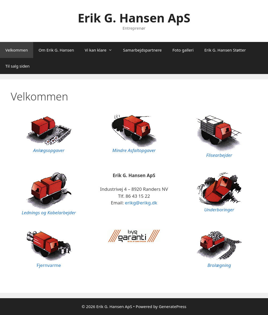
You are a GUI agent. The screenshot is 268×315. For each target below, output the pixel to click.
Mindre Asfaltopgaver (134, 150)
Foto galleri (183, 50)
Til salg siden (17, 66)
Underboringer (219, 210)
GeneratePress (172, 306)
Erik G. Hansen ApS (134, 18)
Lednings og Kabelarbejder (49, 212)
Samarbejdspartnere (142, 50)
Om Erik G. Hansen (56, 50)
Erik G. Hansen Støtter (225, 50)
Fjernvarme (49, 265)
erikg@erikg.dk (141, 203)
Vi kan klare (101, 50)
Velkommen (16, 50)
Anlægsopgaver (49, 150)
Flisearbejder (219, 155)
